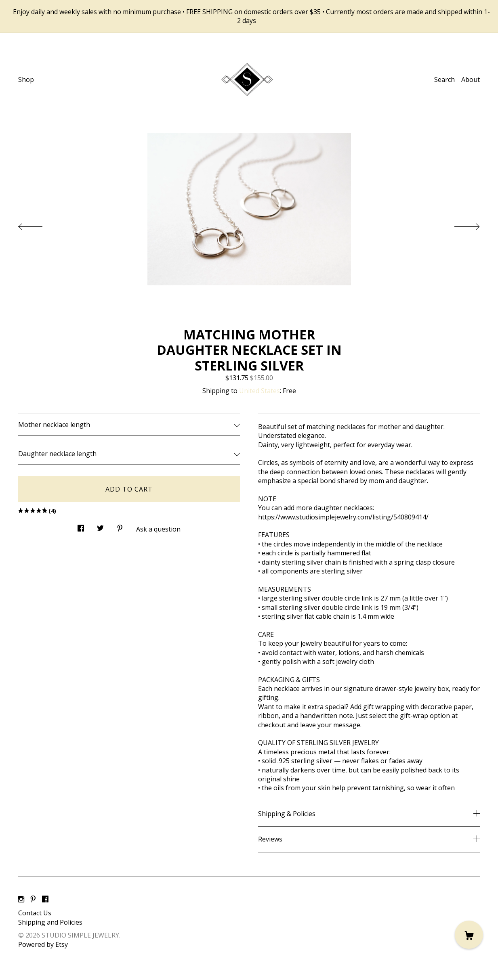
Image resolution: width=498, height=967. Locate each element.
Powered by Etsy (43, 944)
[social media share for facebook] (81, 526)
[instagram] (21, 899)
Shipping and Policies (50, 922)
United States (259, 390)
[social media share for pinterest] (120, 526)
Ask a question (158, 529)
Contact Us (34, 912)
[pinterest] (33, 899)
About (470, 79)
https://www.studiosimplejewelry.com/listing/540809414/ (343, 517)
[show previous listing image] (38, 224)
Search (444, 79)
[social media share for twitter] (100, 526)
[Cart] (469, 935)
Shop (26, 79)
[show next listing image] (459, 224)
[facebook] (45, 899)
